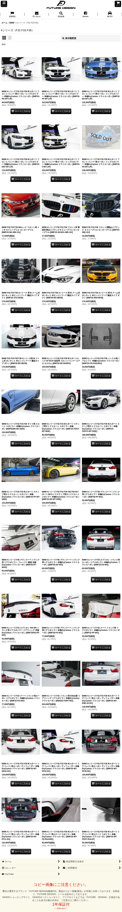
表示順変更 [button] (69, 38)
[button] (4, 4)
